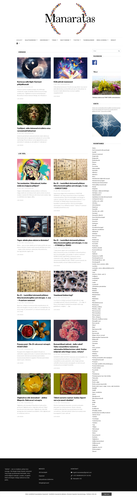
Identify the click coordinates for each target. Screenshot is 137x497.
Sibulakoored (96, 396)
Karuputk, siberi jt (97, 215)
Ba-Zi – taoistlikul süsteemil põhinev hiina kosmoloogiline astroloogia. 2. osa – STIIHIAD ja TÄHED (70, 242)
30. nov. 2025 (57, 297)
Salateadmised (31, 40)
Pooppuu (95, 361)
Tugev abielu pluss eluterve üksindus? (33, 240)
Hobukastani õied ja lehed (99, 182)
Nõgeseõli (95, 339)
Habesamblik (96, 168)
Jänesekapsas (96, 205)
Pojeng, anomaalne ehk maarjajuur (102, 357)
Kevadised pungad (97, 227)
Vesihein (94, 437)
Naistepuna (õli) (96, 329)
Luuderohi (95, 284)
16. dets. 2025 (57, 247)
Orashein (95, 341)
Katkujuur (95, 223)
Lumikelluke (95, 278)
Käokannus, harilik (97, 256)
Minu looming (102, 40)
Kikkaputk (95, 231)
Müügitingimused (44, 483)
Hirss (93, 176)
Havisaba (95, 170)
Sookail (94, 406)
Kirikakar (94, 233)
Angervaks (95, 156)
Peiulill (94, 349)
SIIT (110, 111)
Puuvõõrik (95, 370)
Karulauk (94, 213)
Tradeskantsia (96, 420)
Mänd (94, 325)
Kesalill (94, 225)
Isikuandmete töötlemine (46, 479)
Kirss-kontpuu (96, 235)
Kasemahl (95, 219)
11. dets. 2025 (20, 302)
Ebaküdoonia (96, 160)
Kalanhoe (95, 207)
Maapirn (94, 290)
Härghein (95, 188)
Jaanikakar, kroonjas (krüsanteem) (102, 197)
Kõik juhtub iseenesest (63, 82)
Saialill (94, 390)
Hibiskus (94, 172)
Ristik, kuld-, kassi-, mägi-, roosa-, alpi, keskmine (106, 386)
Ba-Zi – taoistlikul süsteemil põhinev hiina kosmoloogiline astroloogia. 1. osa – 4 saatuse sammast (34, 297)
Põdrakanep (95, 374)
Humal (94, 186)
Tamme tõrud (96, 414)
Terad (55, 40)
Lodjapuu (95, 276)
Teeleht (94, 416)
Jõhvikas (94, 203)
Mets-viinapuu (96, 317)
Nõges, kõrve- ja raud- (98, 335)
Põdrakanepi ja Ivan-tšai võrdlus (101, 376)
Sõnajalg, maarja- (97, 410)
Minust (113, 40)
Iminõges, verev (97, 193)
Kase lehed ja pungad (98, 217)
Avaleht (19, 40)
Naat (93, 327)
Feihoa (94, 164)
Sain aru (106, 494)
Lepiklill (94, 270)
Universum (44, 40)
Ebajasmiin (95, 158)
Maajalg (94, 288)
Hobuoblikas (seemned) (99, 184)
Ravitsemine (65, 40)
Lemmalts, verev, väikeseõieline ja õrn (103, 268)
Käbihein (94, 254)
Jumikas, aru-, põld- (97, 201)
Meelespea (95, 305)
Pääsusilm (95, 378)
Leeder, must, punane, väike (100, 264)
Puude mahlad (96, 368)
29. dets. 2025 (20, 188)
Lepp (93, 272)
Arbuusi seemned (97, 154)
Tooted (77, 40)
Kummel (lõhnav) (97, 250)
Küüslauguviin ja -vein (98, 260)
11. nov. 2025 (57, 402)
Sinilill (93, 402)
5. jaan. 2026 (20, 86)
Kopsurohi (95, 241)
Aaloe (94, 148)
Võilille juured (96, 443)
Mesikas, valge (96, 309)
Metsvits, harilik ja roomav (99, 319)
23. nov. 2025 (20, 349)
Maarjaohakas (96, 294)
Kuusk (94, 252)
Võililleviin (95, 445)
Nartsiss (94, 331)
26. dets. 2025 (57, 190)
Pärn (93, 372)
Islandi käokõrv (96, 195)
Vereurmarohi (96, 435)
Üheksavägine (96, 449)
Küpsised (41, 476)
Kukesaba (95, 246)
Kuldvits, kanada (97, 248)
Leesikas (94, 266)
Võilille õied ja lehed (98, 441)
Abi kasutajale (43, 472)
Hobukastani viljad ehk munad (101, 178)
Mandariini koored (97, 302)
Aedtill (94, 152)
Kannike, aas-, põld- (98, 211)
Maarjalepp (95, 292)
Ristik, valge (95, 382)
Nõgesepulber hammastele (100, 337)
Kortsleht (95, 243)
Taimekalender (88, 40)
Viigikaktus (95, 439)
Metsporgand (96, 315)
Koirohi (94, 237)
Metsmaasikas (96, 313)
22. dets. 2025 (20, 242)
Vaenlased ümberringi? (63, 295)
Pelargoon (95, 351)
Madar (94, 296)
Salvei (94, 394)
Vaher (94, 433)
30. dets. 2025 (20, 133)
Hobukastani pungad (98, 180)
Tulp (93, 425)
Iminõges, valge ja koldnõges (100, 191)
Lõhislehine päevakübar (99, 286)
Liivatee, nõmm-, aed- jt (99, 274)
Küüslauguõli (96, 262)
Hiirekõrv (95, 174)
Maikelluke (95, 298)
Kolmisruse (95, 239)
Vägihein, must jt (97, 447)
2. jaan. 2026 (57, 84)
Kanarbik (94, 209)
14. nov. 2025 (20, 402)
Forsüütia (95, 166)
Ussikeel (94, 431)
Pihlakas (94, 353)
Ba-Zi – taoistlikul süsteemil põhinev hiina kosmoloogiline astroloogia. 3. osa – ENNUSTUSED (70, 185)
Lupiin (94, 282)
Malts (94, 300)
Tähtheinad (95, 429)
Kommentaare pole (28, 86)
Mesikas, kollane (97, 307)
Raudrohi (95, 380)
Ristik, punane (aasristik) (99, 384)
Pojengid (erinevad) (98, 359)
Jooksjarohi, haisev (97, 199)
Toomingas (95, 418)
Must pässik (95, 323)
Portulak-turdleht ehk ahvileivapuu (102, 364)
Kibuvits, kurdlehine (98, 229)
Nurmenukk (95, 333)
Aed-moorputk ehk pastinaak (100, 150)
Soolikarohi (95, 408)
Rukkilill (94, 388)
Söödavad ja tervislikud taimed (101, 412)
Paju (93, 345)
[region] (68, 494)
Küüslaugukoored (97, 258)
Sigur (93, 400)
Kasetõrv (95, 221)
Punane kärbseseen (98, 366)
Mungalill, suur (96, 321)
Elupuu (94, 162)
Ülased (94, 451)
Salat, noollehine (97, 392)
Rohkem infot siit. (91, 494)
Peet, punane (96, 347)
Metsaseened (96, 311)
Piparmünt (95, 355)
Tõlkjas (94, 427)
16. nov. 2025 (57, 354)
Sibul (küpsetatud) (97, 398)
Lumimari (94, 280)
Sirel (93, 404)
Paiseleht (95, 343)
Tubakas (94, 422)
